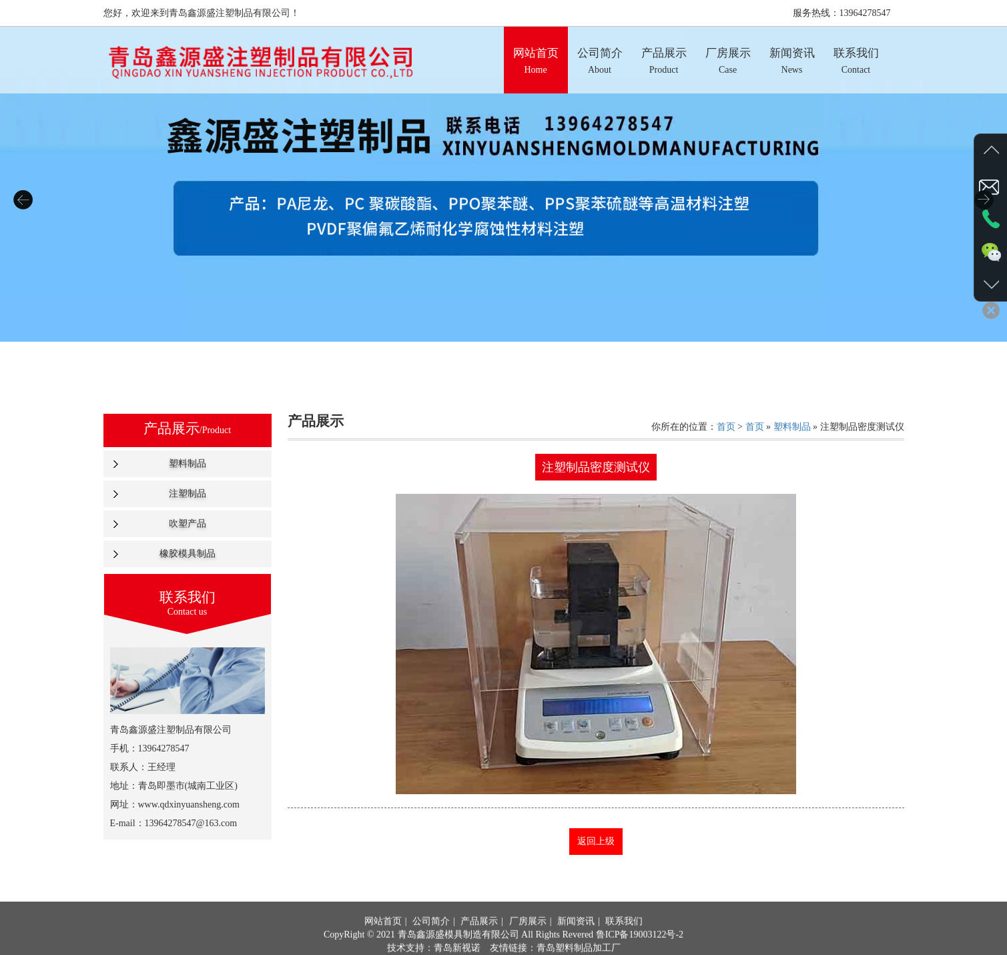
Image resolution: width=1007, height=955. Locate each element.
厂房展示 (528, 939)
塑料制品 (187, 463)
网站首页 (383, 939)
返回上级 (596, 841)
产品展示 (479, 939)
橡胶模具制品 (187, 554)
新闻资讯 (576, 939)
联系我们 (624, 939)
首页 (726, 427)
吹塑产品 (187, 524)
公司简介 (431, 939)
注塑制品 (187, 494)
